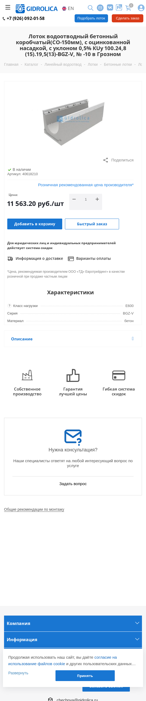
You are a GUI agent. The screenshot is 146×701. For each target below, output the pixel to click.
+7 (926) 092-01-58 (24, 18)
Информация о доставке (35, 259)
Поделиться (118, 160)
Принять (85, 675)
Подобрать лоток (91, 18)
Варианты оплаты (89, 259)
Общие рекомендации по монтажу (34, 509)
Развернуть (18, 673)
